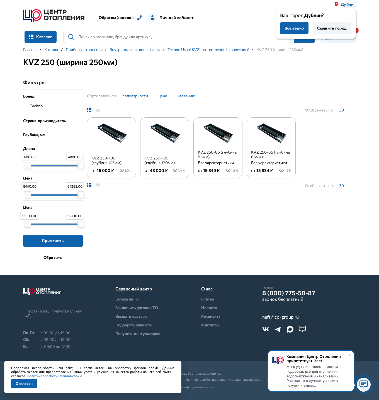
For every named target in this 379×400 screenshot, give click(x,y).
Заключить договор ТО (136, 307)
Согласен (24, 383)
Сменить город (332, 28)
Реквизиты (211, 316)
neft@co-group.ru (280, 317)
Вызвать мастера (131, 316)
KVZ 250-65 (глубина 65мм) (270, 154)
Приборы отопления (84, 49)
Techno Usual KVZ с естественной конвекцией (208, 49)
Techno (36, 105)
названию (186, 95)
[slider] (27, 165)
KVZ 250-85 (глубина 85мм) (217, 154)
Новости (209, 307)
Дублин (348, 4)
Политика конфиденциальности (190, 387)
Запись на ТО (127, 299)
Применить (53, 240)
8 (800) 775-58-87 (288, 293)
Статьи (207, 299)
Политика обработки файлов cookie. (55, 376)
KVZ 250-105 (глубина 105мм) (106, 160)
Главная (30, 49)
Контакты (210, 325)
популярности (135, 95)
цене (163, 95)
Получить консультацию (138, 333)
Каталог (40, 36)
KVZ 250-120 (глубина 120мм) (160, 160)
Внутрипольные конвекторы (135, 49)
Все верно (294, 28)
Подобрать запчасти (133, 325)
